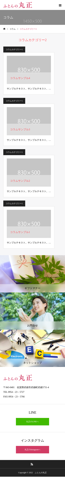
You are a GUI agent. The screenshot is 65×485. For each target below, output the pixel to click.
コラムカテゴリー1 (14, 49)
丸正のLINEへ (32, 421)
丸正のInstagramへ (32, 449)
